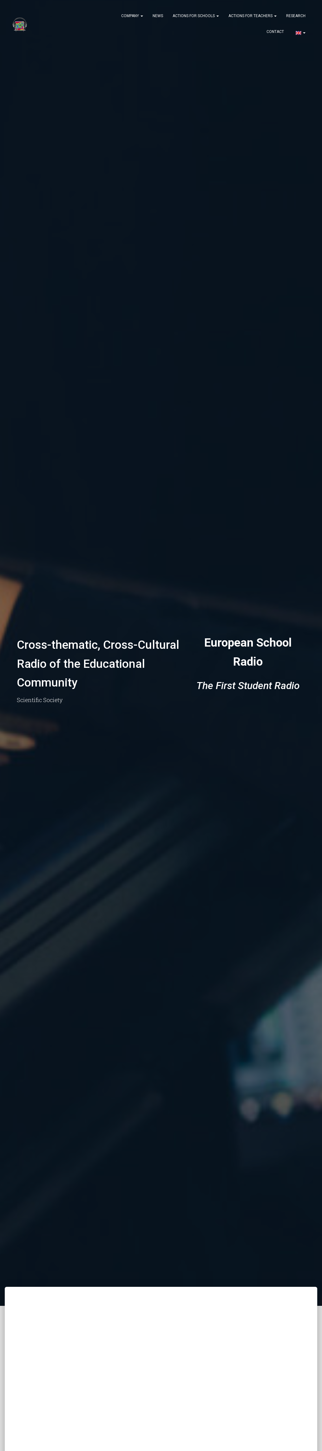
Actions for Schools (196, 16)
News (158, 16)
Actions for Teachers (252, 16)
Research (296, 16)
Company (132, 16)
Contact (275, 31)
